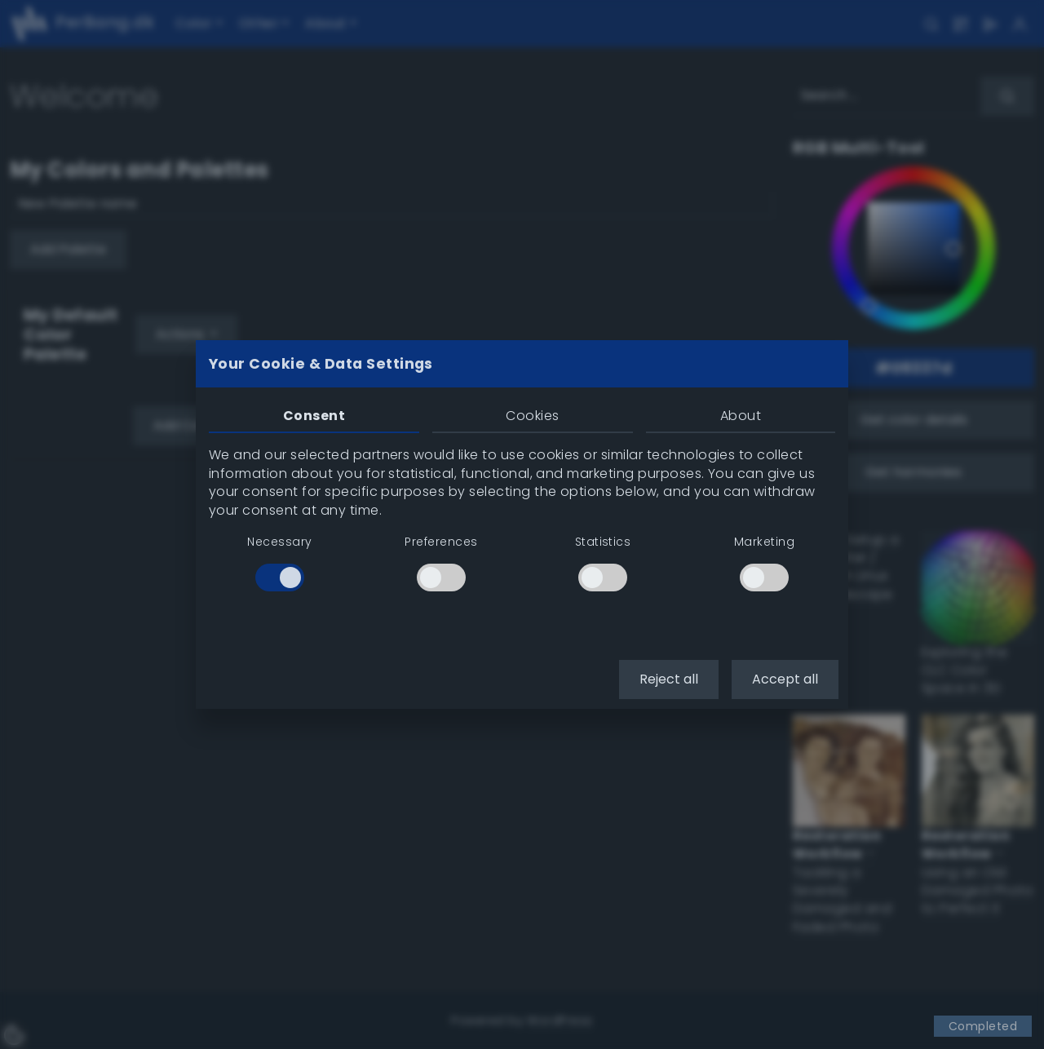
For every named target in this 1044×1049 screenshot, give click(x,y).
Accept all (785, 679)
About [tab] (740, 415)
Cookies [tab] (532, 415)
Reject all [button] (668, 679)
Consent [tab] (314, 415)
